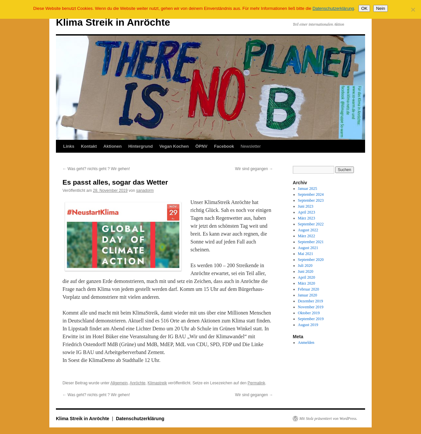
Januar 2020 (307, 295)
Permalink (256, 383)
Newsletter (250, 146)
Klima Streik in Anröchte (113, 22)
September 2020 (311, 259)
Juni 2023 (305, 206)
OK (364, 8)
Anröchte (137, 383)
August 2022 (308, 230)
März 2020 (306, 283)
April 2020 (306, 277)
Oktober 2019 (309, 313)
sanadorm (145, 190)
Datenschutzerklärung (140, 418)
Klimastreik (157, 383)
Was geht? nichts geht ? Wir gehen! (96, 168)
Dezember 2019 (310, 301)
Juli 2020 (305, 265)
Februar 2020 (308, 289)
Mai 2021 (305, 253)
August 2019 (308, 324)
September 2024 (311, 194)
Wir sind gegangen (254, 168)
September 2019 (311, 319)
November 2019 (311, 307)
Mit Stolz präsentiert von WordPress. (328, 418)
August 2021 (308, 247)
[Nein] (412, 9)
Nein (380, 8)
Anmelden (306, 342)
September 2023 (311, 200)
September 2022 (311, 224)
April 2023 (306, 212)
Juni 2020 (305, 271)
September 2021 (311, 242)
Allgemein (119, 383)
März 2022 (306, 236)
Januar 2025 (307, 188)
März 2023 (306, 218)
